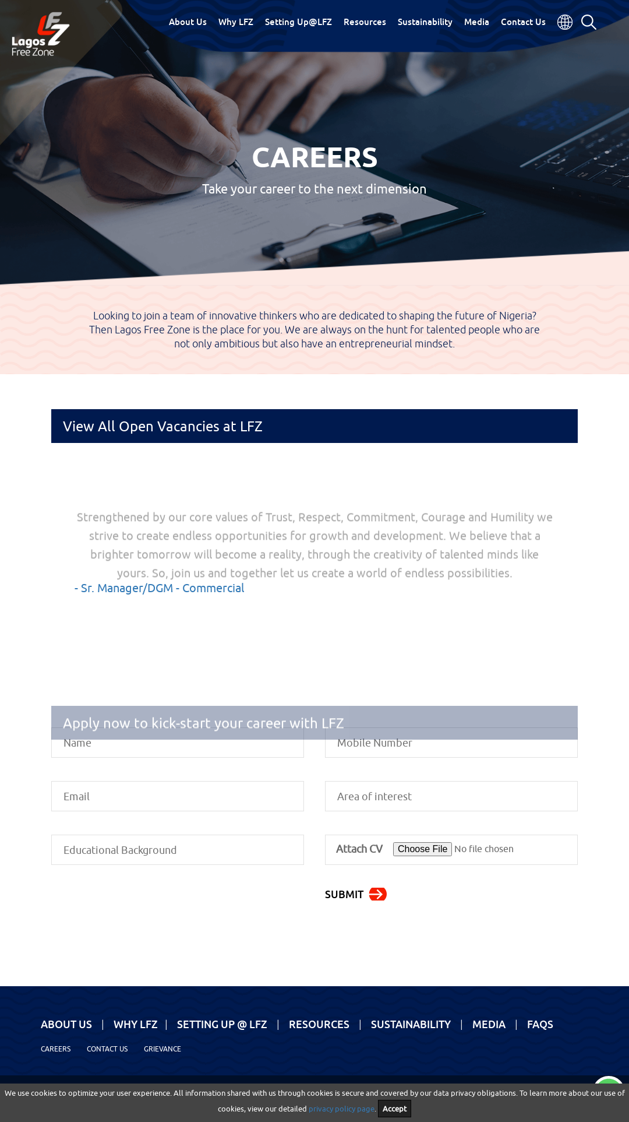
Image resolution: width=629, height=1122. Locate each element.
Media (476, 21)
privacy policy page (341, 1108)
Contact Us (523, 21)
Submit (344, 894)
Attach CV (359, 849)
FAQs (540, 1024)
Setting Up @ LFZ (222, 1024)
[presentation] (139, 911)
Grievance (162, 1048)
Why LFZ (235, 21)
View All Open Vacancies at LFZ (163, 426)
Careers (55, 1048)
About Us (188, 21)
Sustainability (425, 21)
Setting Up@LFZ (298, 21)
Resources (365, 21)
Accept (395, 1108)
